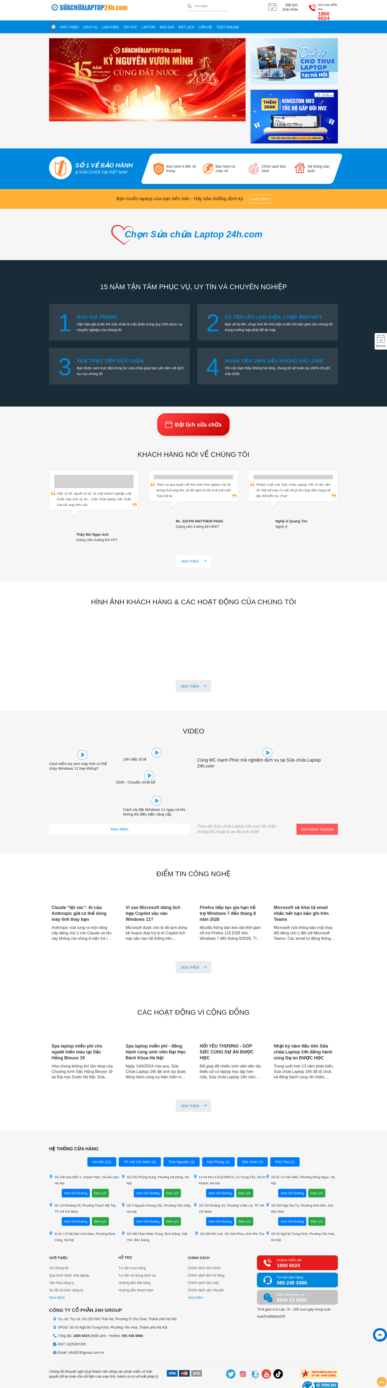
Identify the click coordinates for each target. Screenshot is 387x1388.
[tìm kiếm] (190, 6)
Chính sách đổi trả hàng (206, 1255)
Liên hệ (205, 22)
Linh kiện (110, 22)
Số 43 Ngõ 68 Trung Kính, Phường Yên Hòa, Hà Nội (300, 1216)
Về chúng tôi (58, 1248)
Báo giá (167, 22)
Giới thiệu (69, 22)
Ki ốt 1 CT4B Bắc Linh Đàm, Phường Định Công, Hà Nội (82, 1216)
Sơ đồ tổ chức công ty (66, 1270)
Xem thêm (260, 195)
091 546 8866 (132, 1316)
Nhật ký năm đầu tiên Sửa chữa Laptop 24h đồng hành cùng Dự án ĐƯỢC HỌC (304, 1032)
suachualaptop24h (271, 1296)
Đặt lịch (186, 22)
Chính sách (199, 1238)
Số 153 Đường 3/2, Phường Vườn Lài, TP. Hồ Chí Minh (229, 1188)
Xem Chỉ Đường (75, 1173)
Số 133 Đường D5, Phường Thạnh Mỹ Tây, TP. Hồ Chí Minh (82, 1188)
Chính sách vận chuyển (206, 1270)
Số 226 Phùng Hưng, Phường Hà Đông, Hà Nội (155, 1160)
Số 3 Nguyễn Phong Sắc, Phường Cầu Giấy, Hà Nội (156, 1188)
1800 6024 (325, 9)
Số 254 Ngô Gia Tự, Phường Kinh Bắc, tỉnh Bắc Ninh (299, 1188)
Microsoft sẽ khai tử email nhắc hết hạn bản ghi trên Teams (302, 893)
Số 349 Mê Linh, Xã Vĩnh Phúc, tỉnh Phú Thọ (230, 1213)
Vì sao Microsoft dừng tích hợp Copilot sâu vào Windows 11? (154, 893)
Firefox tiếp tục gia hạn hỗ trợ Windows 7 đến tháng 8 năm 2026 (228, 893)
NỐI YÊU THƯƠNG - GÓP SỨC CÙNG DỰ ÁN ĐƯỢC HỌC (227, 1032)
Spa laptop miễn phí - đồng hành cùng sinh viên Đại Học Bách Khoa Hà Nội (156, 1032)
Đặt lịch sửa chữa (193, 421)
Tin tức (130, 22)
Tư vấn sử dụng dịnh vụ (137, 1255)
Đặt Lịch (100, 1173)
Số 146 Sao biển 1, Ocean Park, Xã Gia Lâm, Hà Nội (84, 1160)
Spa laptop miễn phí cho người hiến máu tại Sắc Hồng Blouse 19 (77, 1032)
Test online (227, 22)
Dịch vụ (90, 22)
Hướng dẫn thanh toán (135, 1270)
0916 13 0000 (292, 1280)
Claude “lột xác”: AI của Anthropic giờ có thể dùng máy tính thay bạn (80, 893)
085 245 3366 (292, 1263)
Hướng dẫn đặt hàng (134, 1263)
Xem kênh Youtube (317, 809)
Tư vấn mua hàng (132, 1248)
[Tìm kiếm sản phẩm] (208, 6)
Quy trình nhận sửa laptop (69, 1255)
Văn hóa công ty (61, 1263)
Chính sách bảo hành (204, 1248)
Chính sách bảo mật (203, 1263)
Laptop (148, 22)
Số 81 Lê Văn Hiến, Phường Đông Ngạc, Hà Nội (300, 1160)
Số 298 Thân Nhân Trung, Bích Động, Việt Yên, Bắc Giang (154, 1216)
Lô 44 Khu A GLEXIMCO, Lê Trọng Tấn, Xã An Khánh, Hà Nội (230, 1160)
